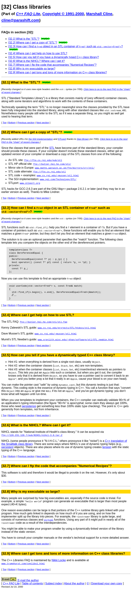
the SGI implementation (40, 139)
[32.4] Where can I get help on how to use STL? (37, 53)
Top (4, 122)
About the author (74, 583)
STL (51, 147)
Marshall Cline (99, 14)
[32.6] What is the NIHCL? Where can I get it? (36, 60)
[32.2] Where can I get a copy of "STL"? (32, 42)
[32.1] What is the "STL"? (23, 38)
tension (106, 447)
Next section (42, 122)
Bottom (12, 122)
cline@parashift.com (20, 20)
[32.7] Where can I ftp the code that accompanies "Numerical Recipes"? (52, 64)
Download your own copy (106, 583)
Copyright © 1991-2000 (63, 14)
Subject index (53, 583)
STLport (62, 139)
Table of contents (32, 583)
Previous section (26, 122)
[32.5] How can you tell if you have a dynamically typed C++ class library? (53, 57)
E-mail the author (20, 580)
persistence (29, 406)
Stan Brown (83, 139)
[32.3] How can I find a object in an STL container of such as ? (65, 46)
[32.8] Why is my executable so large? (31, 68)
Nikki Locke (59, 560)
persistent (7, 447)
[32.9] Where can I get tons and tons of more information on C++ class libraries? (57, 72)
